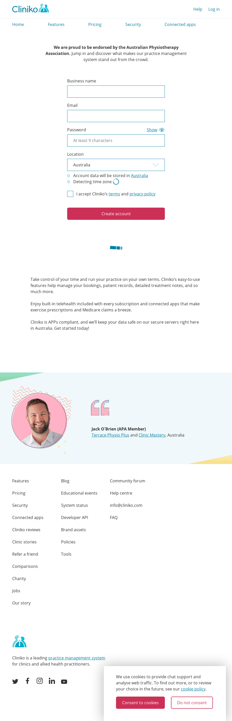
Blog (65, 481)
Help (197, 9)
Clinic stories (24, 542)
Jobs (16, 591)
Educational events (79, 493)
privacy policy (142, 194)
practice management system (76, 658)
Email (72, 105)
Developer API (74, 517)
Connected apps (180, 24)
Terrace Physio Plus (110, 435)
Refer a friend (25, 554)
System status (74, 505)
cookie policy (193, 689)
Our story (21, 603)
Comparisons (25, 566)
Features (56, 24)
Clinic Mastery (152, 435)
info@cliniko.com (126, 505)
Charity (19, 578)
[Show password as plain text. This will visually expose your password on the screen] (155, 129)
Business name (81, 81)
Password (76, 130)
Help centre (121, 493)
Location (75, 154)
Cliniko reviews (26, 529)
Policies (68, 542)
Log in (214, 9)
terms (114, 194)
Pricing (95, 24)
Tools (66, 554)
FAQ (114, 517)
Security (133, 24)
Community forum (127, 481)
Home (18, 24)
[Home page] (19, 641)
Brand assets (73, 529)
